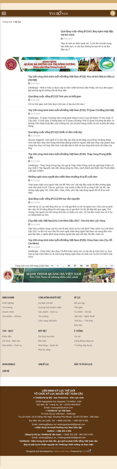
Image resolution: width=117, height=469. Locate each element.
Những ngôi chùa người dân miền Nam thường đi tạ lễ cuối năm (62, 176)
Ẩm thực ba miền (46, 336)
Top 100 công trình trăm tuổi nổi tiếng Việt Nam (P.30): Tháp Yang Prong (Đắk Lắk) (69, 156)
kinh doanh (8, 297)
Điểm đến (6, 336)
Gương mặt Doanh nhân (49, 307)
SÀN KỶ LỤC (43, 364)
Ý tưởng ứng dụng (83, 345)
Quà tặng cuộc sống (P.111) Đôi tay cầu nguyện (54, 198)
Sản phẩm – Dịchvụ (11, 316)
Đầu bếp (42, 341)
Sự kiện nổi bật (45, 303)
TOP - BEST (7, 331)
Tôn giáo (78, 307)
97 (75, 266)
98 (81, 266)
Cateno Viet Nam (61, 451)
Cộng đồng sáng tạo (84, 341)
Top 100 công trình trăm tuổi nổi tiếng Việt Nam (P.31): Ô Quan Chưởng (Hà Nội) (71, 110)
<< (52, 266)
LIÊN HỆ (5, 371)
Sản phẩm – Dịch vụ (48, 312)
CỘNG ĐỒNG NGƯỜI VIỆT (49, 297)
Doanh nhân (8, 312)
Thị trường (7, 307)
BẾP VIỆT (42, 331)
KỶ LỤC (77, 297)
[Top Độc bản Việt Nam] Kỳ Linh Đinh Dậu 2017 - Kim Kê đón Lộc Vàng (66, 220)
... (63, 266)
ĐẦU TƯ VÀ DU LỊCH (83, 364)
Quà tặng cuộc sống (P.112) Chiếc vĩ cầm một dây (55, 132)
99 (87, 266)
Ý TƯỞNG (78, 331)
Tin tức (77, 336)
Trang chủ (7, 22)
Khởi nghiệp (8, 303)
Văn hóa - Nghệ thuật (84, 316)
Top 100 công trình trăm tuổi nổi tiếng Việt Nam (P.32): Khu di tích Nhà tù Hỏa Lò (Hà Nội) (71, 78)
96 (69, 266)
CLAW (86, 451)
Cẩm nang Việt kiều (47, 320)
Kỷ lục (18, 22)
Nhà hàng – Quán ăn (48, 345)
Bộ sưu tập (79, 303)
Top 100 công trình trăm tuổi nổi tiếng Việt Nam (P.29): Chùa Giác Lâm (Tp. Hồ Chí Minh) (70, 242)
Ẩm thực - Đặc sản (11, 341)
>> (111, 266)
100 (94, 266)
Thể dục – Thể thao (83, 320)
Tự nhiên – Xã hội (82, 312)
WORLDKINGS (8, 364)
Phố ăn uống (44, 350)
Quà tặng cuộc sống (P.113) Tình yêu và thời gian (54, 96)
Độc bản (78, 325)
